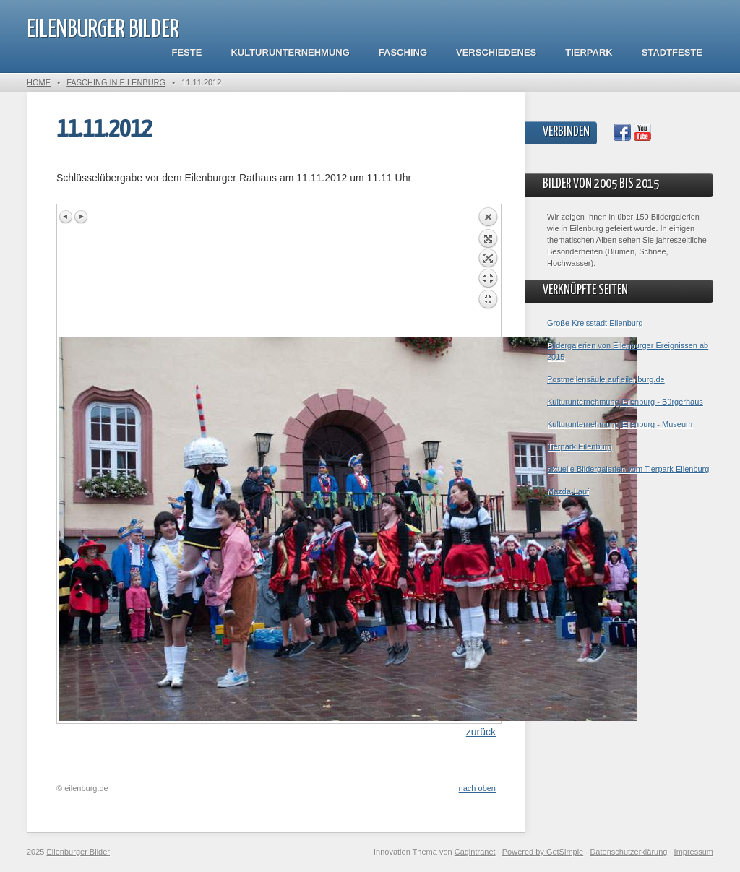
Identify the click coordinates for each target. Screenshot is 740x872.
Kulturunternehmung (290, 52)
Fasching (403, 52)
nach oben (477, 788)
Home (39, 82)
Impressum (693, 851)
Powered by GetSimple (543, 851)
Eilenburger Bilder (103, 30)
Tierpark (588, 52)
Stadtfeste (672, 52)
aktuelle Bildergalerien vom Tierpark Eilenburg (628, 469)
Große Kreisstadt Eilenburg (595, 323)
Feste (187, 52)
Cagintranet (475, 851)
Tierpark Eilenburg (579, 446)
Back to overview (488, 272)
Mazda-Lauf (568, 491)
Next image (81, 217)
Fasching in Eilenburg (115, 82)
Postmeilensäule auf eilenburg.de (606, 379)
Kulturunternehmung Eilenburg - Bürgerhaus (625, 401)
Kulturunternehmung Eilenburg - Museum (619, 424)
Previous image (66, 217)
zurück (481, 732)
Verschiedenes (496, 52)
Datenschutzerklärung (628, 851)
